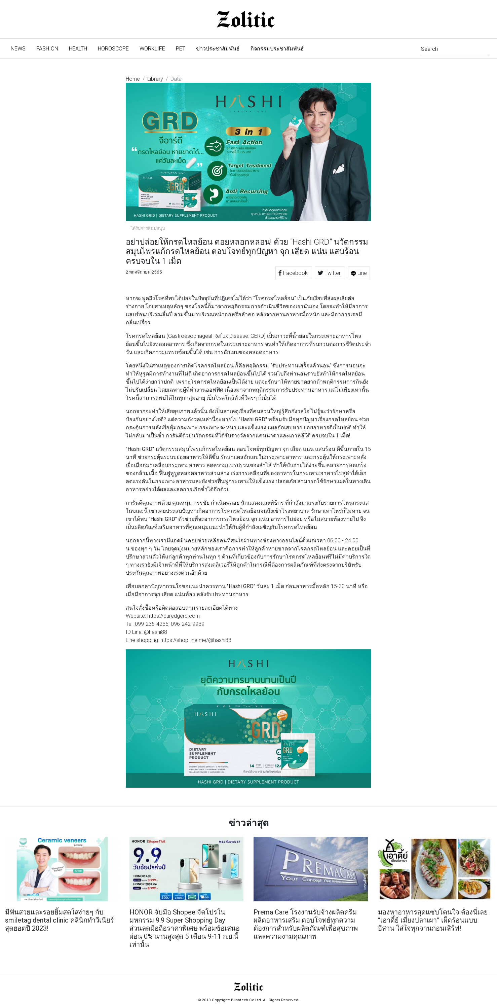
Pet (180, 48)
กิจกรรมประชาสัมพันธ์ (277, 48)
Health (78, 48)
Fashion (47, 48)
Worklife (152, 48)
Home (133, 78)
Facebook (293, 273)
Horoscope (113, 48)
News (21, 48)
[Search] (455, 48)
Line (359, 273)
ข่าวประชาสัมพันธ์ (218, 48)
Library (155, 78)
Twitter (330, 273)
